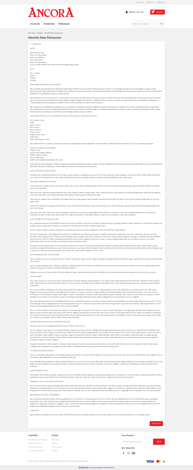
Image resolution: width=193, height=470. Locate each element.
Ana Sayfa (140, 2)
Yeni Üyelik (55, 440)
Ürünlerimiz (150, 2)
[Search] (148, 24)
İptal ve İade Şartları (35, 447)
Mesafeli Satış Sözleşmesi (37, 440)
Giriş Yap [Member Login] (140, 12)
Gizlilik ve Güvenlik (35, 443)
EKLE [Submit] (159, 441)
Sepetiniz (55, 451)
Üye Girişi (55, 443)
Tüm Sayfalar (156, 423)
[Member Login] (127, 12)
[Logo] (51, 12)
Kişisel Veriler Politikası (36, 451)
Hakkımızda (161, 2)
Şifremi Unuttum (57, 447)
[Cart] (157, 12)
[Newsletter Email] (137, 442)
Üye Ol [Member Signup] (132, 12)
